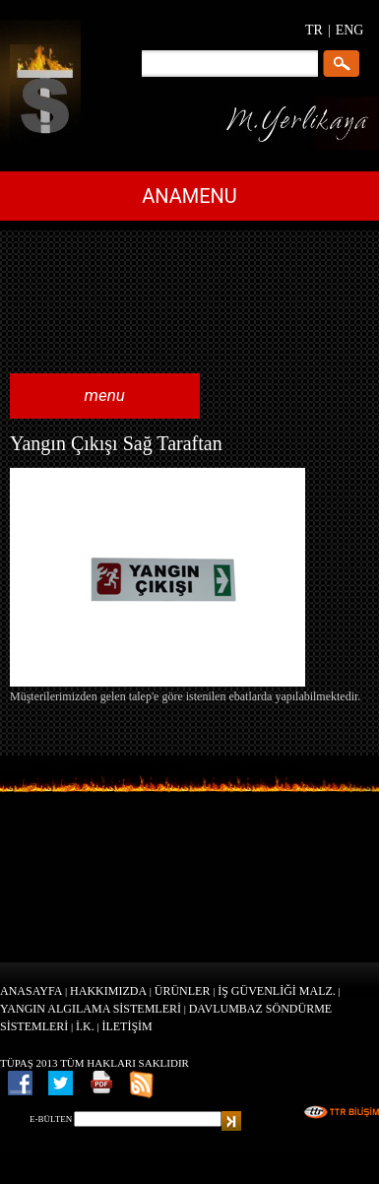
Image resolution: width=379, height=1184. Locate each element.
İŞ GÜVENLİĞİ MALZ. (277, 991)
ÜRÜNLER (183, 991)
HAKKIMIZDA (108, 991)
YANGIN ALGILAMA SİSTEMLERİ (90, 1009)
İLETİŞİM (126, 1026)
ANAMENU (189, 196)
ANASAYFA (31, 991)
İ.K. (85, 1026)
